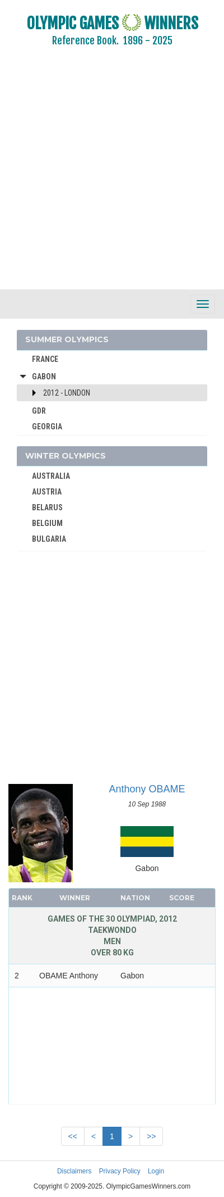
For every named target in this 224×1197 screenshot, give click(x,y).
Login (156, 1171)
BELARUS (47, 507)
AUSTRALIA (51, 475)
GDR (39, 410)
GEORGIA (47, 426)
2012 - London (66, 392)
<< (72, 1136)
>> (151, 1136)
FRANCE (45, 359)
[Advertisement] (105, 175)
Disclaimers (74, 1171)
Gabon (44, 376)
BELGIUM (47, 523)
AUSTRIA (47, 491)
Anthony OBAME (147, 789)
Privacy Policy (120, 1171)
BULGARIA (49, 538)
